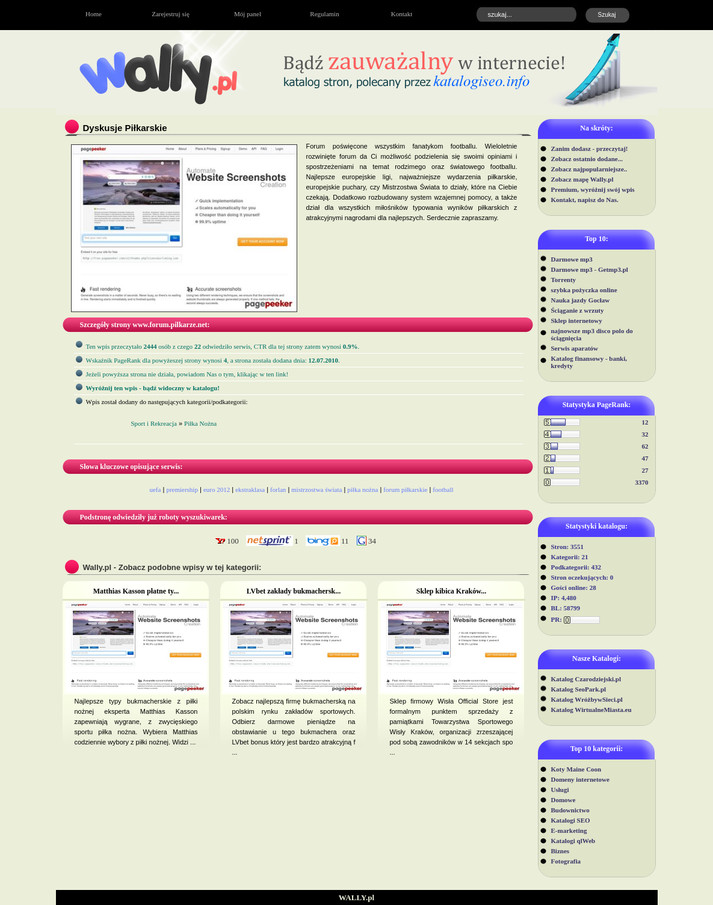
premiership (182, 489)
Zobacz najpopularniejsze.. (589, 169)
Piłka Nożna (200, 423)
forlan (278, 489)
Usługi (560, 789)
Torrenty (563, 279)
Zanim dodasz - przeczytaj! (589, 148)
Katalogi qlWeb (573, 840)
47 (645, 458)
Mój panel (247, 13)
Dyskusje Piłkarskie (125, 128)
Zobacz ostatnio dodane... (587, 158)
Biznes (560, 850)
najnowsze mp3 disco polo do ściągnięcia (592, 334)
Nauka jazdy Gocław (580, 300)
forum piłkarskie (405, 489)
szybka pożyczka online (584, 289)
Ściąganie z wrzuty (577, 310)
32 (645, 434)
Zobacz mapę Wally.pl (582, 179)
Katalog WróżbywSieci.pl (587, 699)
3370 (642, 482)
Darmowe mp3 (572, 259)
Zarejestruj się (171, 13)
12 (645, 422)
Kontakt (401, 13)
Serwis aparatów (575, 348)
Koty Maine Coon (576, 769)
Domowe (563, 799)
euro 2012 (216, 489)
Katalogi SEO (570, 820)
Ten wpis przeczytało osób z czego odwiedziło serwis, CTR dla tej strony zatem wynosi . (223, 346)
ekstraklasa (250, 489)
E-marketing (569, 830)
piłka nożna (362, 489)
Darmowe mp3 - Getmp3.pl (589, 269)
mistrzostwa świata (316, 489)
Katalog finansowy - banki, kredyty (589, 362)
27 (645, 470)
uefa (155, 489)
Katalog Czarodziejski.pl (586, 679)
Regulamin (324, 13)
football (443, 489)
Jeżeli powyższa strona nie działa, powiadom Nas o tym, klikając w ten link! (187, 374)
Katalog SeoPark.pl (579, 689)
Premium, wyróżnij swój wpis (593, 189)
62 (645, 446)
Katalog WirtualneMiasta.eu (591, 709)
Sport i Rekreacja (154, 423)
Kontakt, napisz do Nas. (585, 199)
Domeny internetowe (580, 779)
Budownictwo (570, 810)
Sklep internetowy (576, 320)
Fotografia (566, 861)
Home (93, 13)
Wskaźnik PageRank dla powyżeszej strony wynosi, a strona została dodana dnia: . (213, 360)
